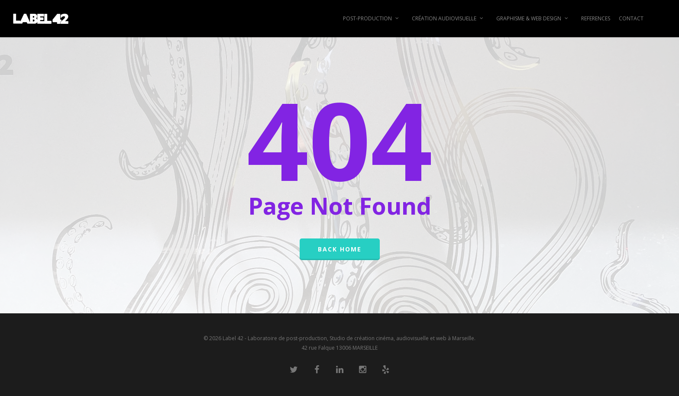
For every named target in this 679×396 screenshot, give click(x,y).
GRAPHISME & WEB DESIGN (532, 18)
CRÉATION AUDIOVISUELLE (448, 18)
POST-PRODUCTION (371, 18)
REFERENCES (595, 18)
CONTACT (631, 18)
